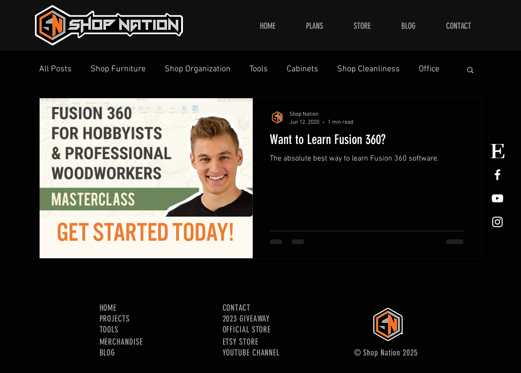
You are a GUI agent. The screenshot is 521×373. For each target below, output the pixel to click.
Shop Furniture (118, 69)
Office (429, 69)
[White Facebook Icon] (497, 175)
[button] (470, 71)
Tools (258, 69)
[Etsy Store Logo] (497, 151)
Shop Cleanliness (368, 69)
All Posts (55, 69)
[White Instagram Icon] (497, 222)
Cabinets (302, 69)
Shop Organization (198, 69)
